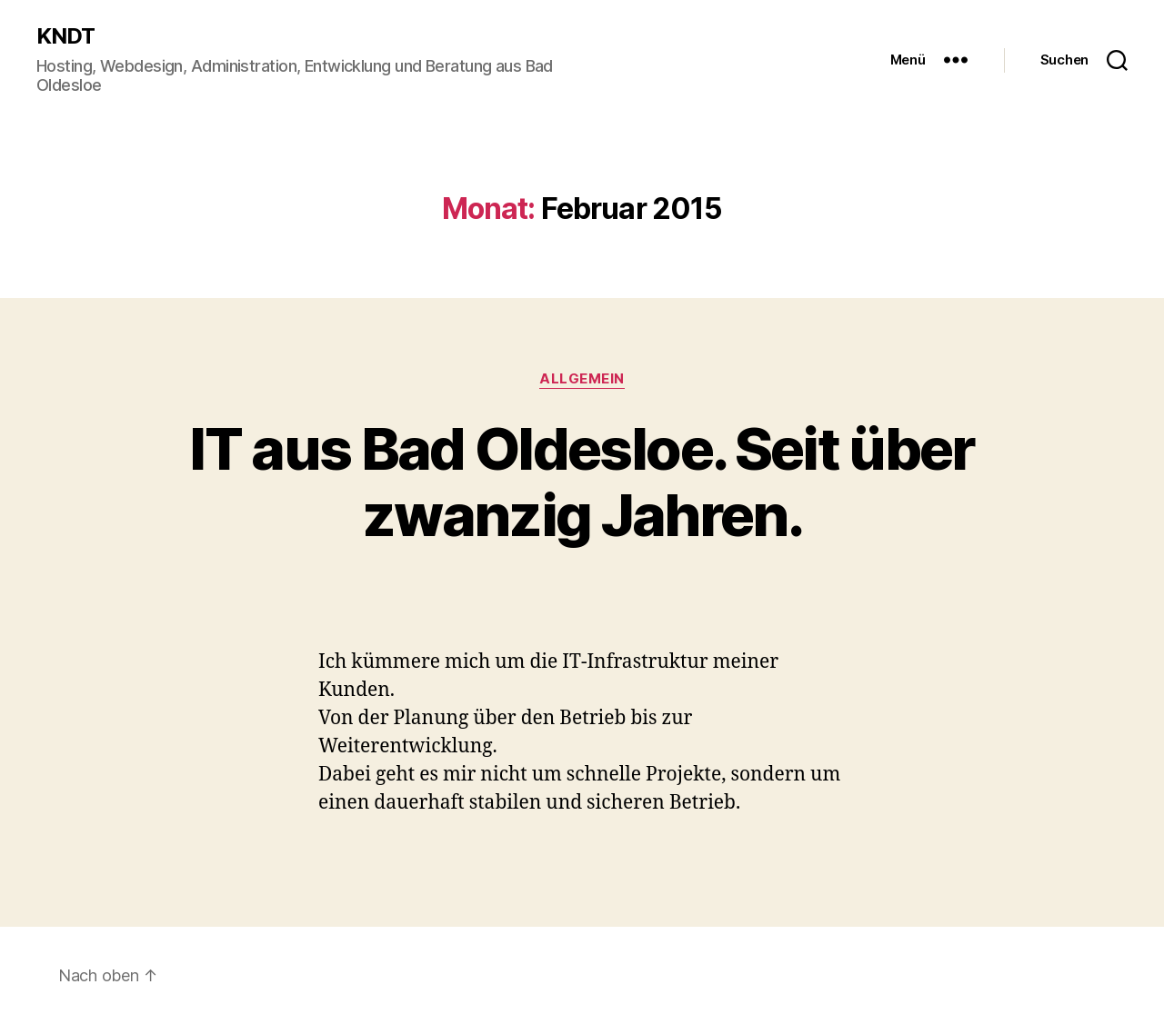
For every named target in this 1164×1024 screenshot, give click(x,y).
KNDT (65, 36)
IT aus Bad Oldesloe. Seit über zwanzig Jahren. (581, 481)
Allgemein (582, 379)
